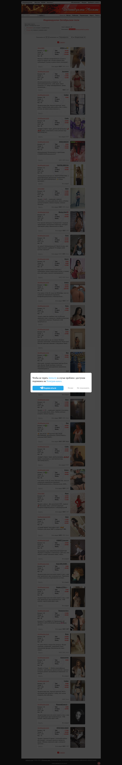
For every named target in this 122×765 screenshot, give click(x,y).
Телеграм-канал (53, 381)
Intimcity (53, 378)
